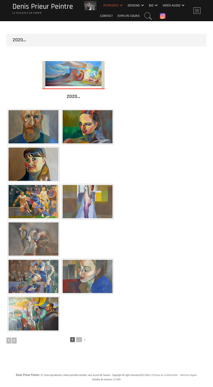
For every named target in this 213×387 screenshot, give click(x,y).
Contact (106, 16)
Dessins (134, 5)
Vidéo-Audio (171, 5)
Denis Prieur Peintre (42, 6)
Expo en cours (129, 16)
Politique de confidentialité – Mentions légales (174, 375)
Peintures (111, 5)
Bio (151, 5)
